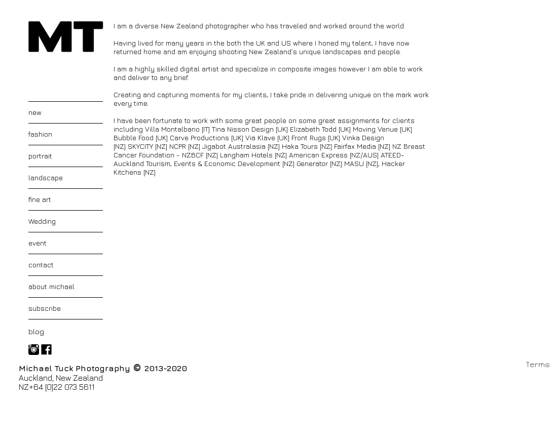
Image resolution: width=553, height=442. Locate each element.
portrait (40, 155)
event (37, 242)
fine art (39, 199)
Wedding (42, 221)
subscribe (44, 308)
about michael (51, 286)
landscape (45, 177)
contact (41, 264)
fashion (40, 134)
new (35, 112)
